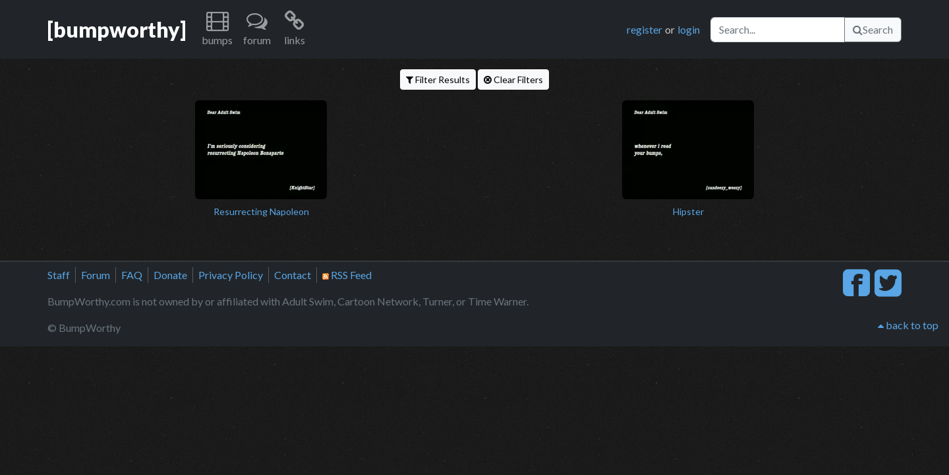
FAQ (131, 275)
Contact (292, 275)
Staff (58, 275)
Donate (170, 275)
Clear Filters (513, 79)
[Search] (777, 29)
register (644, 29)
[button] (217, 29)
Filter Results (438, 79)
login (688, 29)
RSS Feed (347, 275)
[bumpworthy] (116, 29)
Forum (95, 275)
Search (873, 29)
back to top (908, 325)
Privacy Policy (230, 275)
